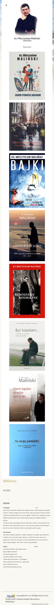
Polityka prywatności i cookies (39, 604)
